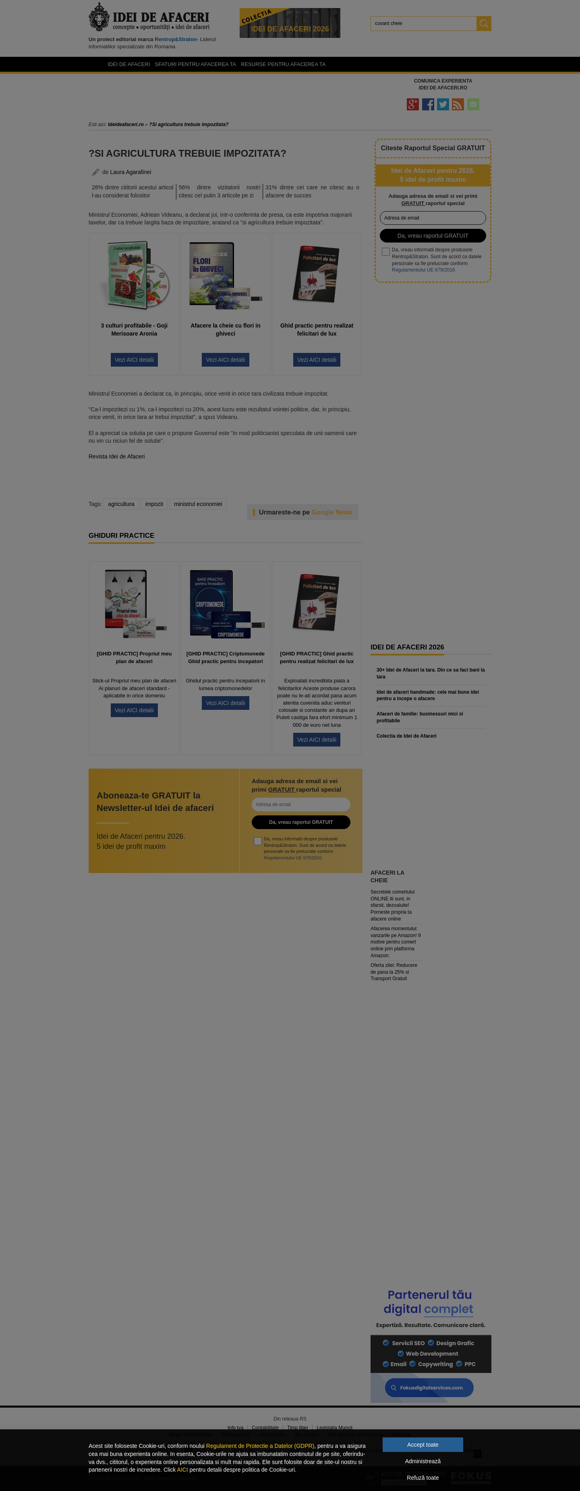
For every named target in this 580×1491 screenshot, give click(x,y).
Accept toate (423, 1444)
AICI (182, 1469)
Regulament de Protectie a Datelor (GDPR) (260, 1446)
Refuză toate (423, 1477)
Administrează (423, 1461)
